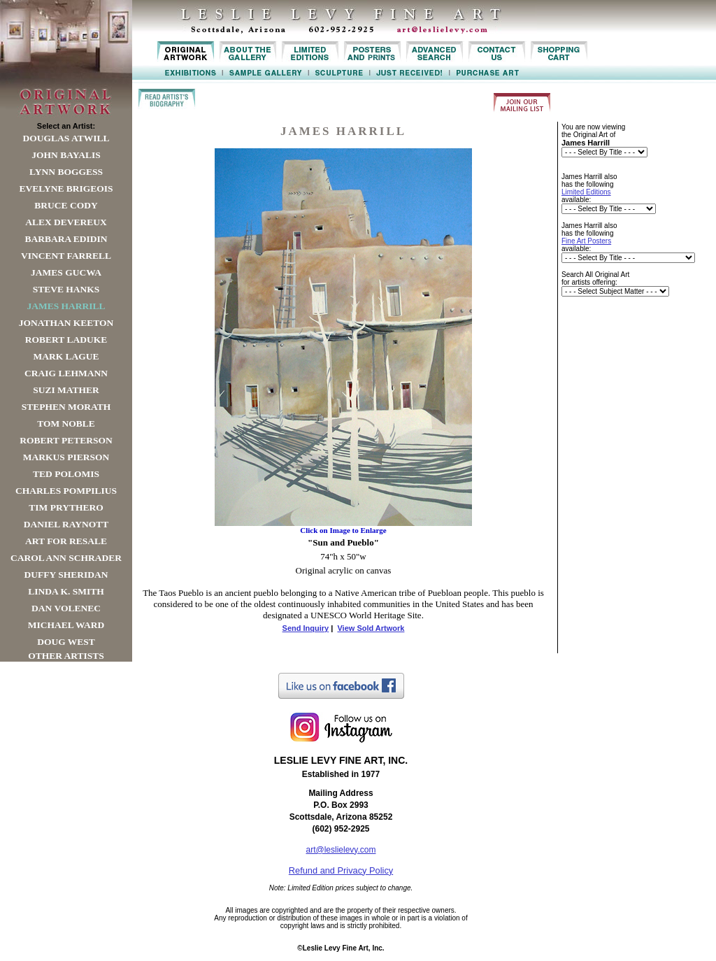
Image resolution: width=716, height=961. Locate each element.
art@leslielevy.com (341, 850)
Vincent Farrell (66, 255)
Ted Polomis (66, 474)
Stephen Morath (66, 406)
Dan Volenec (66, 608)
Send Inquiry (305, 628)
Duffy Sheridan (66, 574)
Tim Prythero (66, 507)
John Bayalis (65, 155)
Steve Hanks (66, 289)
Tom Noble (66, 423)
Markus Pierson (66, 457)
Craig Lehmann (66, 373)
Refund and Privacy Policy (341, 870)
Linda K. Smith (65, 591)
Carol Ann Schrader (66, 558)
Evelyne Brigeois (66, 188)
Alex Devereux (66, 222)
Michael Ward (66, 625)
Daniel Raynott (66, 524)
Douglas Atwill (66, 138)
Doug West (66, 641)
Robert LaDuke (66, 339)
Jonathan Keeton (66, 323)
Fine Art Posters (586, 241)
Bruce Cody (65, 205)
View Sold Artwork (370, 628)
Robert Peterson (66, 440)
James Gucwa (66, 272)
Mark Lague (66, 356)
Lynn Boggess (66, 171)
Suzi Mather (66, 390)
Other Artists (66, 655)
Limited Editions (586, 192)
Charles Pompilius (66, 490)
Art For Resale (66, 541)
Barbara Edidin (65, 239)
